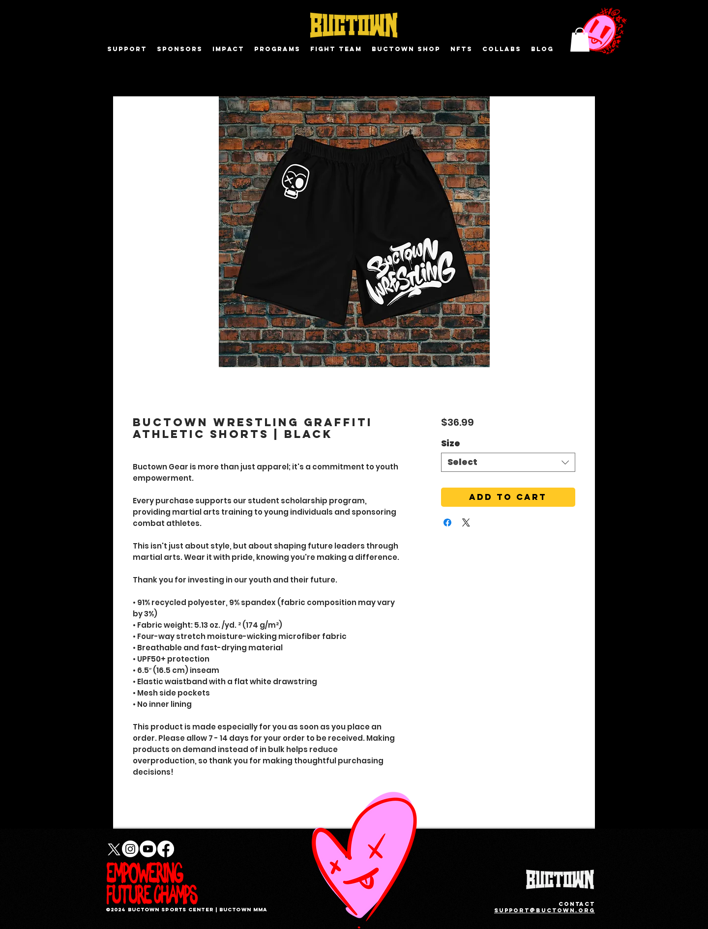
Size (450, 443)
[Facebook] (165, 849)
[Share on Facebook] (447, 522)
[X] (112, 849)
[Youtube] (148, 849)
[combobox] (508, 462)
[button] (580, 40)
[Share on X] (466, 522)
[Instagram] (130, 849)
